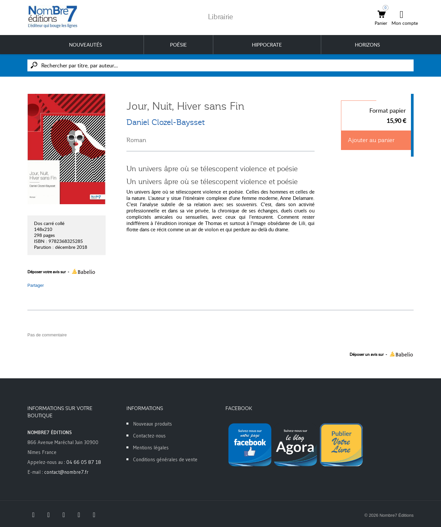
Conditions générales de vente (165, 459)
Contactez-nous (149, 436)
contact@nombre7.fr (66, 472)
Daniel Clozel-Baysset (165, 122)
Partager (35, 285)
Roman (136, 140)
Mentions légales (151, 447)
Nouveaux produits (152, 424)
